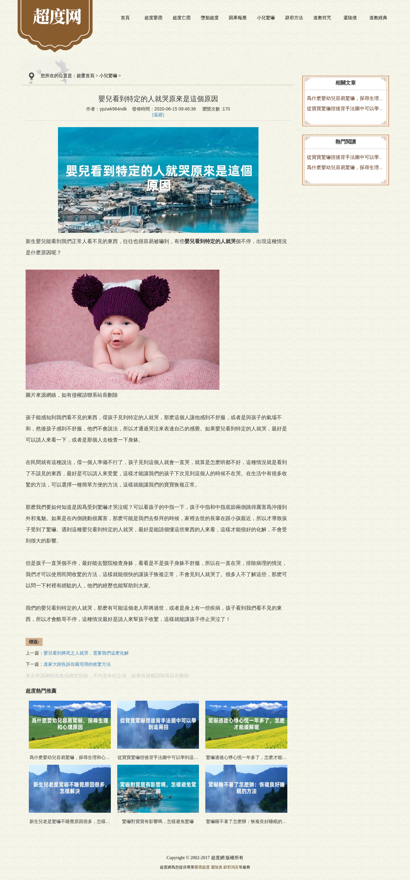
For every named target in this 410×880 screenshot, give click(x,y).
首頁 (125, 17)
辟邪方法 (294, 17)
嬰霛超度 (202, 867)
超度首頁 (85, 75)
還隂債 (350, 17)
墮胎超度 (210, 17)
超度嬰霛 (153, 17)
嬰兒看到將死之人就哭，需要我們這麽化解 (86, 653)
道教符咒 (322, 17)
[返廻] (158, 114)
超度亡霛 (182, 17)
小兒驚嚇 (266, 17)
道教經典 (378, 17)
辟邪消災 (231, 867)
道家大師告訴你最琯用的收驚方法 (77, 664)
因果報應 (238, 17)
